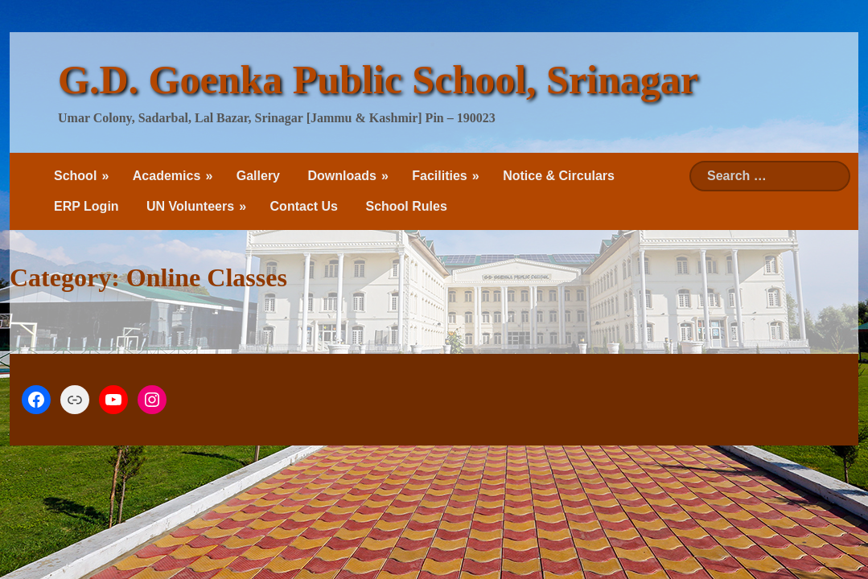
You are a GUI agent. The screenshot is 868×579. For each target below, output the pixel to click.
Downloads (341, 176)
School (75, 176)
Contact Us (304, 206)
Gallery (258, 176)
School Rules (405, 206)
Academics (167, 176)
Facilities (439, 176)
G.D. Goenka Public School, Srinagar (378, 79)
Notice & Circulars (559, 176)
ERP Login (86, 206)
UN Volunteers (190, 206)
